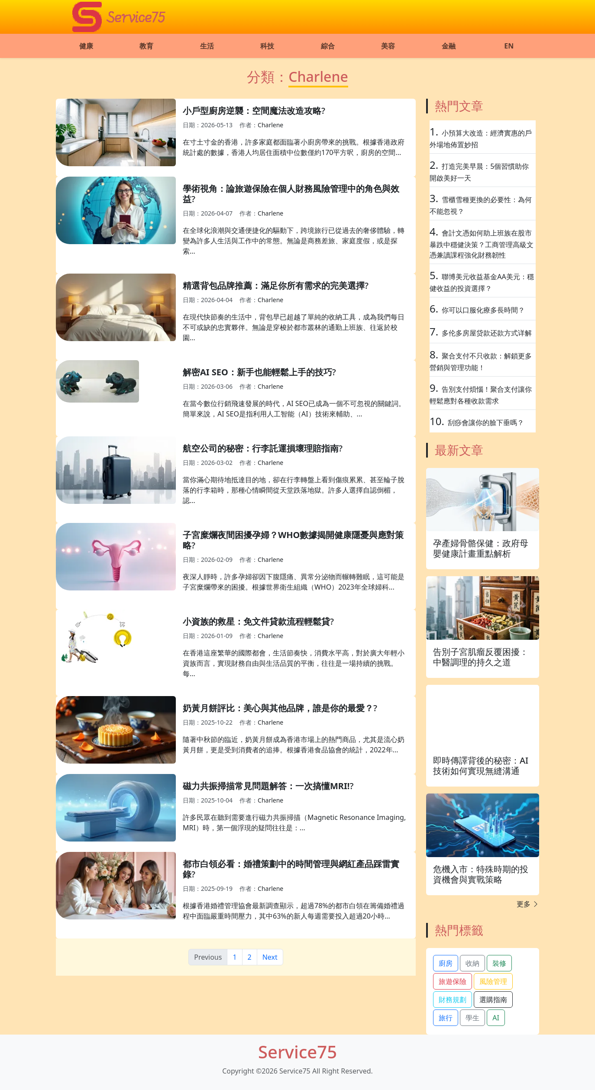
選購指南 (493, 999)
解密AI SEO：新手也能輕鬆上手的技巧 (257, 372)
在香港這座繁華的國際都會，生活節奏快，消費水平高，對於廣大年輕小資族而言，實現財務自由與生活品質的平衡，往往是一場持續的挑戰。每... (293, 663)
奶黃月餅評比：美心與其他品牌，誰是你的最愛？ (278, 708)
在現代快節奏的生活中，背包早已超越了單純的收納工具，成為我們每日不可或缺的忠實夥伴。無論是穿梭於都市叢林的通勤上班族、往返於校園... (293, 327)
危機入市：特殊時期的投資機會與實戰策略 (480, 874)
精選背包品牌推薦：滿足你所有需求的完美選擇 (274, 285)
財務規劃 (452, 999)
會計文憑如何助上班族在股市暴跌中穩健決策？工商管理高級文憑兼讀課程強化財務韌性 (482, 244)
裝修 (499, 963)
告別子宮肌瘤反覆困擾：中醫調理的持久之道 (480, 657)
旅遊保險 (452, 981)
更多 (528, 904)
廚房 (446, 963)
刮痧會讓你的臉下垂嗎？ (486, 422)
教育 (146, 46)
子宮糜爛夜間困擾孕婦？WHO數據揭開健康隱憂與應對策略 (293, 540)
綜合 (328, 46)
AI (495, 1017)
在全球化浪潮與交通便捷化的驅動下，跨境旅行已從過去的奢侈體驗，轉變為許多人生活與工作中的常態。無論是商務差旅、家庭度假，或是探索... (293, 241)
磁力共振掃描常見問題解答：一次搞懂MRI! (266, 786)
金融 (449, 46)
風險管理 (493, 981)
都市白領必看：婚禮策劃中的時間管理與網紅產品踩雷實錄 (291, 869)
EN (509, 46)
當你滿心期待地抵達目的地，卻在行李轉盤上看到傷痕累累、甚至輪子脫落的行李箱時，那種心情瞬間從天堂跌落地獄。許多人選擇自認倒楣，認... (293, 490)
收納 (472, 963)
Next (270, 957)
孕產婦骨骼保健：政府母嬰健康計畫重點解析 (480, 548)
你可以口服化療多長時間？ (483, 310)
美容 (388, 46)
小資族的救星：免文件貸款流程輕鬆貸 (256, 621)
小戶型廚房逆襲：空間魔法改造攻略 (252, 110)
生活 (207, 46)
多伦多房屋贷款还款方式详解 (487, 333)
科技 (267, 46)
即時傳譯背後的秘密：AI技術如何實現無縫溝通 (480, 766)
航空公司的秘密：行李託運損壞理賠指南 (261, 448)
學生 (472, 1017)
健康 (86, 46)
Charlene (270, 125)
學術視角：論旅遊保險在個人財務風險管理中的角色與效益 (291, 194)
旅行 (446, 1017)
